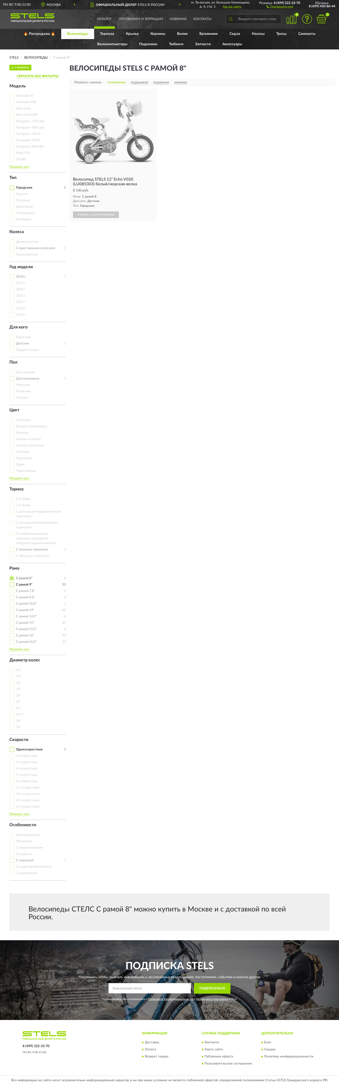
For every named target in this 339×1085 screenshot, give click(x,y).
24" (18, 702)
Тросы (281, 34)
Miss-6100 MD (27, 115)
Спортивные (25, 213)
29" (18, 727)
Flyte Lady (23, 108)
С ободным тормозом (32, 556)
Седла (235, 34)
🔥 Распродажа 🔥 (39, 34)
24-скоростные (27, 800)
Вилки (182, 34)
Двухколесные (27, 241)
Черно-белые (26, 471)
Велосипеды (77, 34)
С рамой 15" (25, 622)
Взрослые (23, 337)
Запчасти (203, 44)
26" (18, 708)
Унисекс (22, 397)
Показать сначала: (88, 82)
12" (18, 670)
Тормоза (107, 34)
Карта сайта (214, 1049)
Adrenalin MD (26, 102)
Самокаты (306, 34)
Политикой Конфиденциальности (170, 999)
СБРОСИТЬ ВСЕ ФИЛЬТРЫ (38, 76)
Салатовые (24, 458)
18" (18, 689)
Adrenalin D (24, 95)
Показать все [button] (19, 167)
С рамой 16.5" (26, 642)
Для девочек (25, 372)
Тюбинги (176, 44)
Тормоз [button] (16, 489)
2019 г (21, 283)
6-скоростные (26, 768)
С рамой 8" (24, 578)
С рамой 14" (25, 610)
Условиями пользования (212, 999)
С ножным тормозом (32, 549)
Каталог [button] (104, 19)
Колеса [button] (16, 232)
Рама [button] (14, 568)
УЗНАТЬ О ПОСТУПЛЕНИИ (96, 214)
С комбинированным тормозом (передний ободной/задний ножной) (36, 538)
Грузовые (23, 200)
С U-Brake (23, 499)
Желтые (22, 432)
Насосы (258, 34)
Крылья (132, 34)
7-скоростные (26, 775)
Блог (267, 1042)
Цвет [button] (14, 410)
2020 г (21, 289)
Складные (24, 854)
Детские (22, 343)
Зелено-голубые (28, 439)
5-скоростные (26, 762)
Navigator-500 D (28, 134)
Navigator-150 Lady (30, 121)
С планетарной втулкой (34, 866)
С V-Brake (23, 505)
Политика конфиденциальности (288, 1056)
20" (18, 695)
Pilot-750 (23, 153)
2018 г (21, 276)
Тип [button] (12, 178)
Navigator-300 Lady (30, 127)
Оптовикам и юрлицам (141, 19)
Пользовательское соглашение (228, 1063)
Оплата (150, 1049)
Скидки (269, 1049)
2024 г (21, 314)
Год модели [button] (21, 267)
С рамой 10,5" (26, 603)
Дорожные (24, 206)
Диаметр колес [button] (24, 660)
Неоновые (24, 841)
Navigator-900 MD (30, 146)
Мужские (23, 391)
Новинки (178, 19)
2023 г (21, 308)
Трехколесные (27, 254)
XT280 (21, 159)
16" (18, 682)
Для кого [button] (18, 327)
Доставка (152, 1042)
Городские (24, 187)
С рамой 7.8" (25, 591)
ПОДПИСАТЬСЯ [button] (212, 988)
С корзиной (24, 860)
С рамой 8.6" (25, 597)
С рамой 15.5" (26, 629)
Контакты (202, 19)
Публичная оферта (219, 1056)
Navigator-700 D (28, 140)
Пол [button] (13, 362)
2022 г (21, 302)
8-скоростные (26, 781)
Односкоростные (29, 749)
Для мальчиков (27, 378)
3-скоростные (26, 755)
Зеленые (22, 451)
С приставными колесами (35, 248)
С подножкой (26, 873)
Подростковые (27, 350)
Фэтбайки (23, 219)
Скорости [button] (18, 740)
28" (18, 721)
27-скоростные (27, 806)
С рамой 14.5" (26, 616)
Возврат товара (156, 1056)
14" (18, 676)
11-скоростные (27, 787)
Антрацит (23, 420)
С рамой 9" (24, 584)
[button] (279, 6)
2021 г (21, 295)
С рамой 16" (25, 635)
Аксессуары (232, 44)
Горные (21, 194)
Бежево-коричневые (31, 426)
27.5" (20, 714)
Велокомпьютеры (112, 44)
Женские (23, 385)
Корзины (157, 34)
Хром (20, 464)
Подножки (148, 44)
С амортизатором (29, 847)
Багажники (208, 34)
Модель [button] (17, 86)
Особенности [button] (22, 825)
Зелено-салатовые (30, 445)
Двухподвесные (28, 835)
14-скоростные (27, 794)
